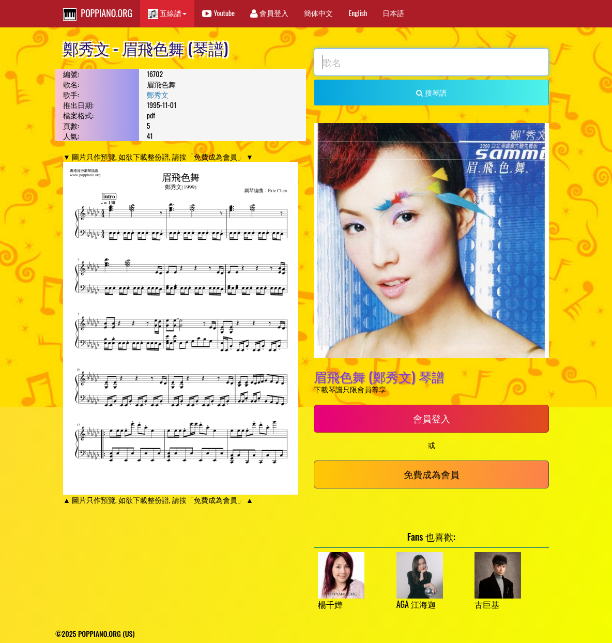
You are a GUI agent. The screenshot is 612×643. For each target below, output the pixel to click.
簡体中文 (318, 12)
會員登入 (269, 12)
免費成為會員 (432, 474)
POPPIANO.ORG (97, 13)
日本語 (393, 12)
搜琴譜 (431, 92)
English (357, 12)
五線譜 (167, 13)
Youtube (218, 12)
